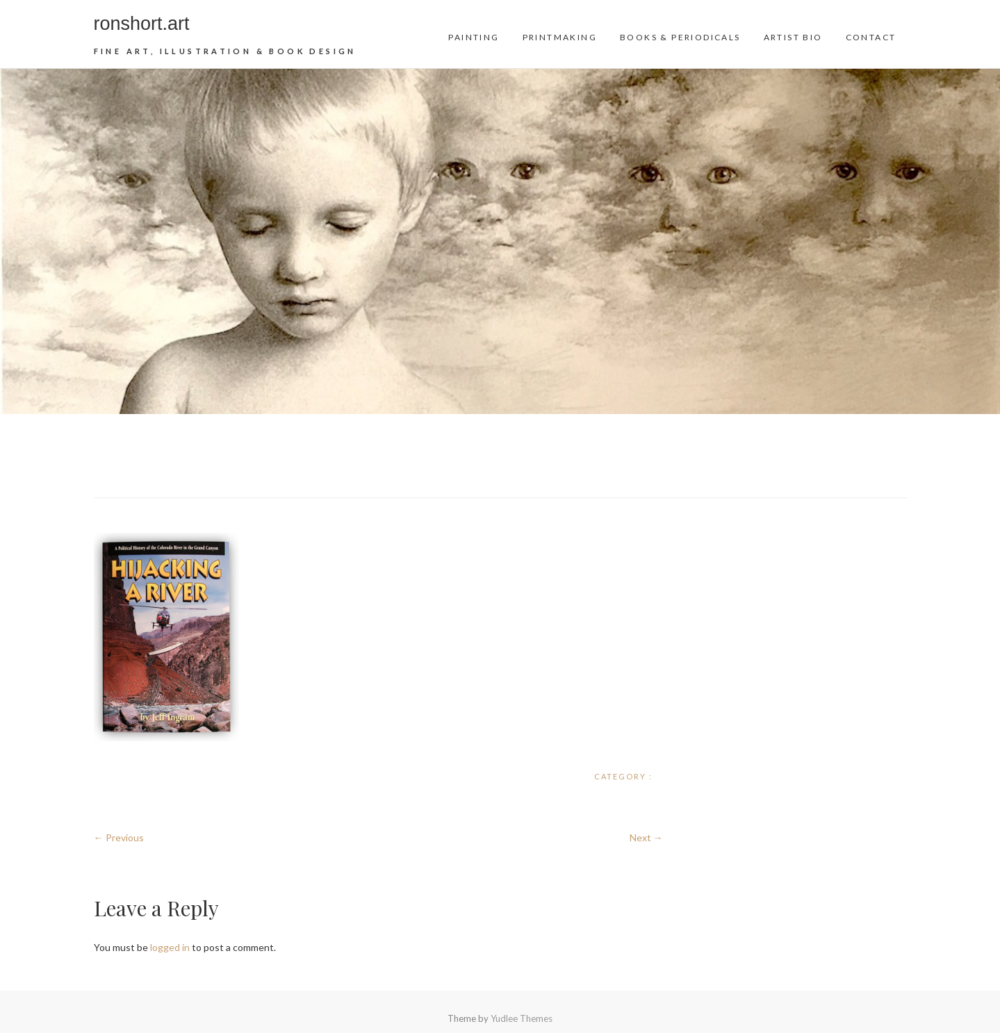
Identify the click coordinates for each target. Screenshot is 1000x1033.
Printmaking (560, 37)
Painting (473, 37)
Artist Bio (793, 37)
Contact (871, 37)
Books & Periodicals (680, 37)
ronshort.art (142, 23)
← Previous (119, 837)
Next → (646, 837)
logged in (170, 947)
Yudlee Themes (521, 1018)
